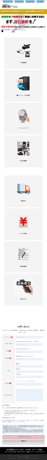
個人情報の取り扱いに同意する (23, 436)
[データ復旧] (23, 140)
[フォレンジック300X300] (23, 107)
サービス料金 (23, 233)
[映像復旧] (23, 42)
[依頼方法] (23, 180)
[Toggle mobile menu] (44, 5)
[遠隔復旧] (23, 278)
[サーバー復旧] (23, 75)
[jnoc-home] (23, 20)
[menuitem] (8, 1)
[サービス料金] (23, 213)
